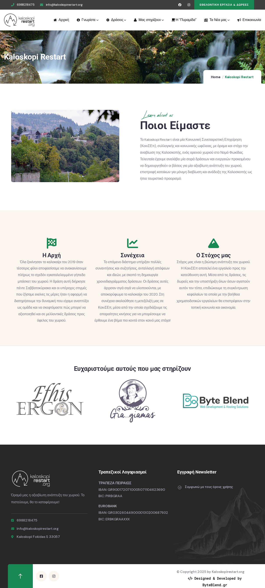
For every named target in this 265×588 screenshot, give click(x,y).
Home (216, 77)
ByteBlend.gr (214, 585)
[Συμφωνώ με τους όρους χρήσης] (179, 487)
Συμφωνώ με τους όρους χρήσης (209, 487)
